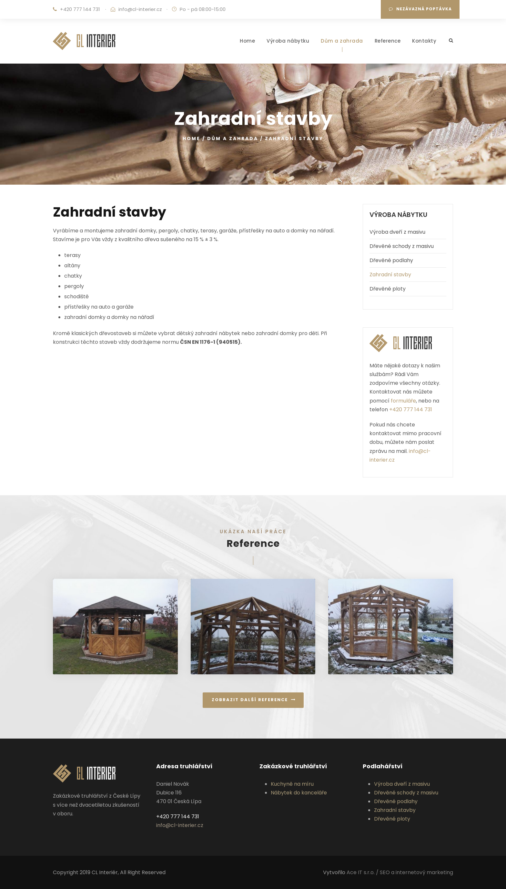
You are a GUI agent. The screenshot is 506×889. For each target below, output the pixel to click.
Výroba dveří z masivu (397, 232)
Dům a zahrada (342, 40)
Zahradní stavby (390, 274)
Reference (388, 40)
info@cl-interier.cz (140, 9)
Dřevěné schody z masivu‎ (401, 246)
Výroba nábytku (288, 40)
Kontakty (424, 40)
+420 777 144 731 (80, 9)
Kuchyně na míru (292, 784)
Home (247, 40)
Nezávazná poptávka (420, 9)
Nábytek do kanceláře (299, 792)
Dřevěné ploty (387, 288)
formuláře (403, 400)
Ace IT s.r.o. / (363, 872)
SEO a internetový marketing (416, 872)
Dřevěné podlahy (391, 260)
